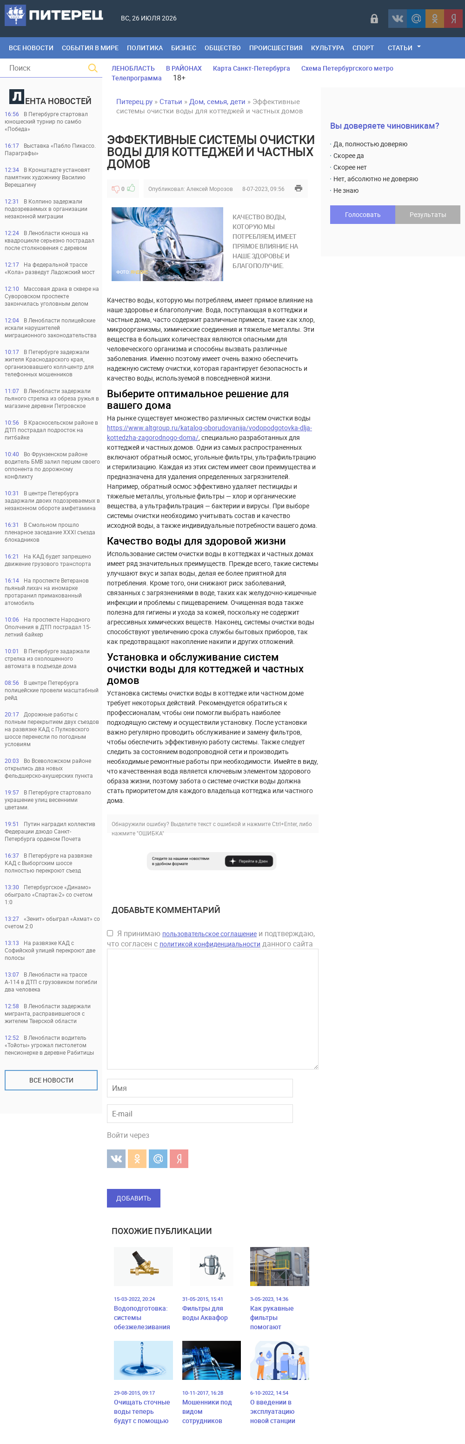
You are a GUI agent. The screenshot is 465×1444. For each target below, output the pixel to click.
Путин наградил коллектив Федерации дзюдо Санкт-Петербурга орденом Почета (50, 831)
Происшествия (276, 47)
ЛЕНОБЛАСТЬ (133, 68)
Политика (145, 47)
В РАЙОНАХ (184, 68)
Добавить (133, 1198)
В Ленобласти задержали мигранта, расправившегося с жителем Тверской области (48, 1013)
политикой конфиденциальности (209, 943)
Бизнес (183, 47)
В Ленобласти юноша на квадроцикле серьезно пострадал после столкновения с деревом (49, 240)
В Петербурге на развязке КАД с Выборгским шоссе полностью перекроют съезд (48, 863)
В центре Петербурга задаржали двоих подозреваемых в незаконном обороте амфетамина (52, 500)
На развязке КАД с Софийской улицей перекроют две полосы (50, 950)
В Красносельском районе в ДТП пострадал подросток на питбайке (51, 430)
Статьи (400, 47)
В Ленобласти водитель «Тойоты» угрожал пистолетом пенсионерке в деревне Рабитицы (49, 1045)
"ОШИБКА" (150, 833)
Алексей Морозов (209, 188)
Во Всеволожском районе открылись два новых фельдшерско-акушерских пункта (49, 768)
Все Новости (31, 47)
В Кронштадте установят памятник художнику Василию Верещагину (47, 177)
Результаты (428, 214)
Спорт (363, 47)
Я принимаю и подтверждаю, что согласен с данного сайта (211, 938)
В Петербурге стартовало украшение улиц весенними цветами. (48, 799)
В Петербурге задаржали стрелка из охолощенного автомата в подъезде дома (47, 658)
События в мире (90, 47)
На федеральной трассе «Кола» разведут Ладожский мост (50, 268)
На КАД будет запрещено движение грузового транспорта (48, 559)
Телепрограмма (137, 77)
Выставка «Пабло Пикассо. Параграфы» (50, 149)
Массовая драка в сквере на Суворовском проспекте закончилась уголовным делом (52, 296)
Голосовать (363, 214)
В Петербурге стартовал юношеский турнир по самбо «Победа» (46, 121)
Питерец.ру (134, 101)
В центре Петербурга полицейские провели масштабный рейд (52, 690)
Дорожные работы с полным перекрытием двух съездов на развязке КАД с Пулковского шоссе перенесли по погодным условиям (52, 729)
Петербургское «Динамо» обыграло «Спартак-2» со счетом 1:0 (49, 894)
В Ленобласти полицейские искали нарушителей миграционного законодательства (51, 327)
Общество (223, 47)
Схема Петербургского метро (347, 68)
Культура (327, 47)
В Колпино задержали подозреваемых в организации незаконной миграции (46, 208)
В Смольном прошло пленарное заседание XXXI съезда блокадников (50, 532)
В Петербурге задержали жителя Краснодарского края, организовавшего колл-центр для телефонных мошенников (49, 363)
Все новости (51, 1080)
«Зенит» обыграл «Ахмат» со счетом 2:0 (52, 922)
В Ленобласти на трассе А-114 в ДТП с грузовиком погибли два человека (51, 982)
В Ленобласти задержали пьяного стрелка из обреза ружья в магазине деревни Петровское (52, 398)
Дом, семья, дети (217, 101)
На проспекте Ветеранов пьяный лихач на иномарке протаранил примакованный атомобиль (47, 591)
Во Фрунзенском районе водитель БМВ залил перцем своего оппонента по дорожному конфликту (52, 465)
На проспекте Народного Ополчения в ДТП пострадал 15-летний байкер (48, 627)
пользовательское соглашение (209, 933)
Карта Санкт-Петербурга (251, 68)
